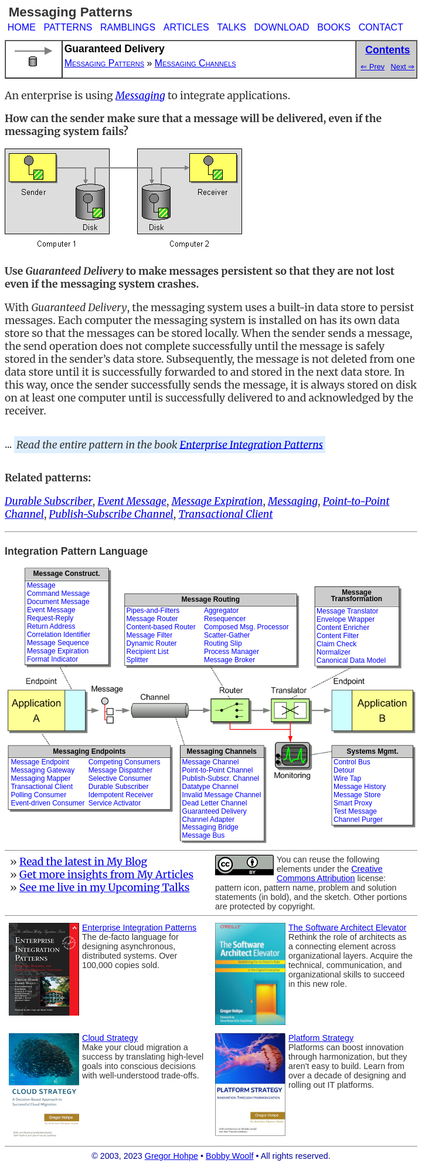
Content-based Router (161, 627)
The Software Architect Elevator (347, 927)
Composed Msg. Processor (246, 627)
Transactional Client (42, 787)
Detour (344, 770)
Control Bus (351, 762)
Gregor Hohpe (171, 1156)
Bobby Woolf (229, 1156)
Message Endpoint (40, 762)
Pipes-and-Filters (153, 610)
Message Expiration (58, 651)
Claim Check (336, 644)
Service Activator (115, 803)
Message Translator (347, 611)
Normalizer (333, 652)
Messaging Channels (195, 63)
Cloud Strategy (110, 1038)
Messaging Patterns (104, 63)
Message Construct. (66, 573)
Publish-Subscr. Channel (220, 778)
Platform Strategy (320, 1038)
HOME (22, 27)
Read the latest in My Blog (83, 861)
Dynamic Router (152, 643)
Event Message (51, 610)
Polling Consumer (38, 795)
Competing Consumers (125, 762)
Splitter (137, 660)
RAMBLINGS (127, 27)
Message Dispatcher (120, 770)
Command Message (58, 593)
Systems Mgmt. (373, 751)
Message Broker (229, 660)
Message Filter (150, 635)
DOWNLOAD (281, 27)
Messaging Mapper (40, 778)
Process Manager (231, 652)
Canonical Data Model (351, 660)
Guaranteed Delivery (214, 811)
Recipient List (148, 652)
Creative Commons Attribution (330, 873)
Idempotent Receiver (121, 795)
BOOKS (333, 27)
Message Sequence (58, 643)
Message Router (152, 619)
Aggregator (221, 610)
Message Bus (203, 835)
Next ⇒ (403, 66)
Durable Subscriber (119, 787)
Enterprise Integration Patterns (252, 444)
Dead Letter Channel (214, 803)
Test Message (355, 811)
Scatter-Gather (227, 635)
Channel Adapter (208, 819)
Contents (387, 50)
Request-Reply (50, 618)
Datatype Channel (210, 787)
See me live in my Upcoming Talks (104, 887)
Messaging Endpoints (89, 751)
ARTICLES (186, 27)
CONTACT (381, 27)
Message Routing (211, 599)
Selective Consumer (120, 778)
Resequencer (225, 619)
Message (41, 585)
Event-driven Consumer (47, 803)
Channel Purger (358, 819)
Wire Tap (347, 778)
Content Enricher (342, 627)
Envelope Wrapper (345, 619)
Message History (359, 787)
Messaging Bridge (210, 827)
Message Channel (210, 762)
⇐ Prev (372, 66)
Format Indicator (52, 659)
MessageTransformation (356, 595)
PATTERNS (67, 27)
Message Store (357, 795)
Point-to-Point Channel (217, 770)
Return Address (51, 626)
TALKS (231, 27)
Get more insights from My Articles (106, 874)
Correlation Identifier (58, 634)
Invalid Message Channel (221, 795)
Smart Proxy (352, 803)
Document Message (58, 602)
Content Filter (337, 636)
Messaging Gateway (42, 770)
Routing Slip (223, 643)
